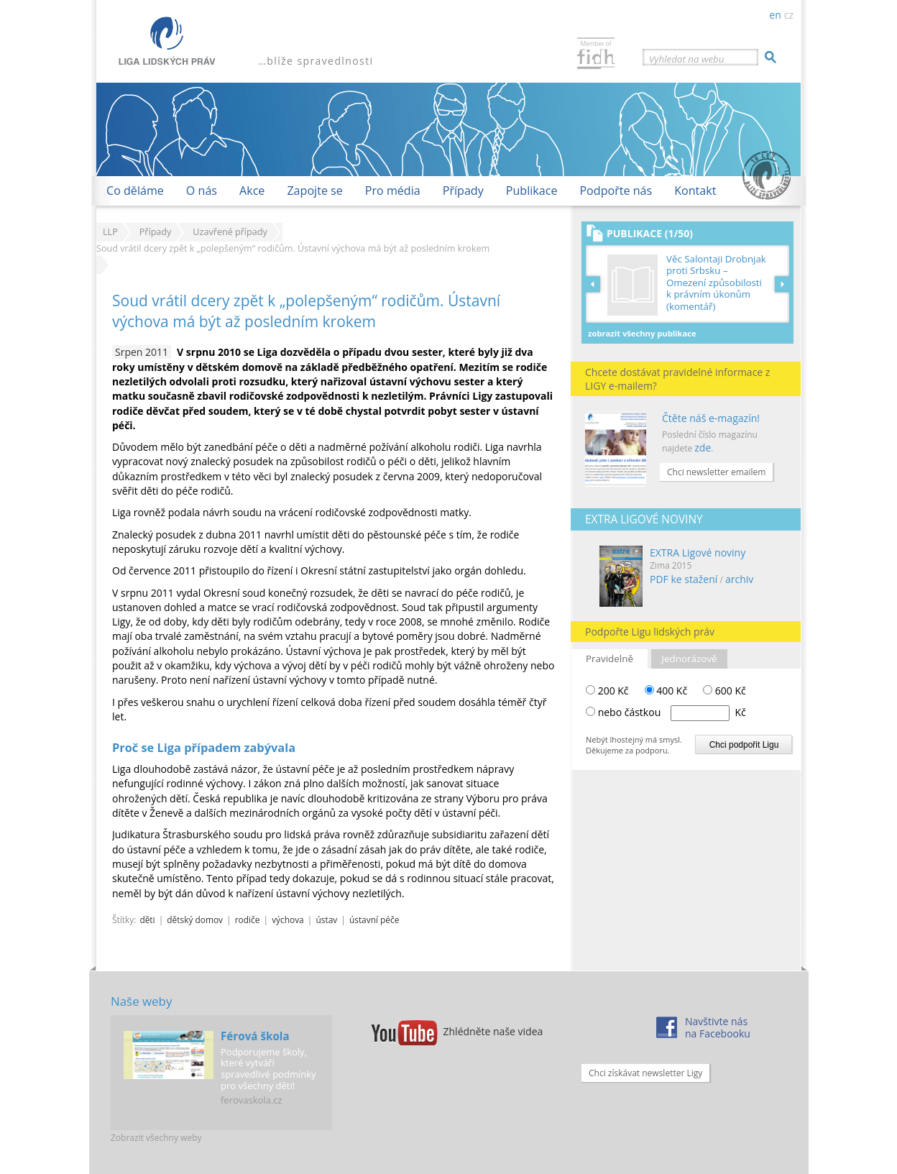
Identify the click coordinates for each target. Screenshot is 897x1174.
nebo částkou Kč (672, 712)
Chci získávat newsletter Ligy (645, 1073)
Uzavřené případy (230, 232)
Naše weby (141, 1001)
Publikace (532, 190)
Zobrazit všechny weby (156, 1138)
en (775, 15)
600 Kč (724, 690)
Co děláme (135, 190)
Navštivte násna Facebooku (717, 1027)
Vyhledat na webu (686, 58)
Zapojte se (314, 190)
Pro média (392, 190)
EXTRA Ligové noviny (697, 552)
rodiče (247, 919)
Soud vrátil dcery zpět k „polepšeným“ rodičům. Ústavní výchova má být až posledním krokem (306, 310)
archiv (739, 579)
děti (147, 919)
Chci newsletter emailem (716, 472)
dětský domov (195, 919)
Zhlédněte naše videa (493, 1031)
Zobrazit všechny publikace (642, 333)
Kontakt (695, 190)
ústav (326, 919)
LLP (110, 232)
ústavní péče (374, 919)
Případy (463, 190)
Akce (251, 190)
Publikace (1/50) (650, 233)
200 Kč (607, 690)
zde (702, 447)
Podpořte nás (615, 190)
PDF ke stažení (683, 579)
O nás (201, 190)
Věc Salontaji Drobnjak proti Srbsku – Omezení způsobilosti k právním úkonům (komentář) (716, 282)
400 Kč (666, 690)
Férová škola (255, 1036)
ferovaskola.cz (251, 1099)
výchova (288, 919)
